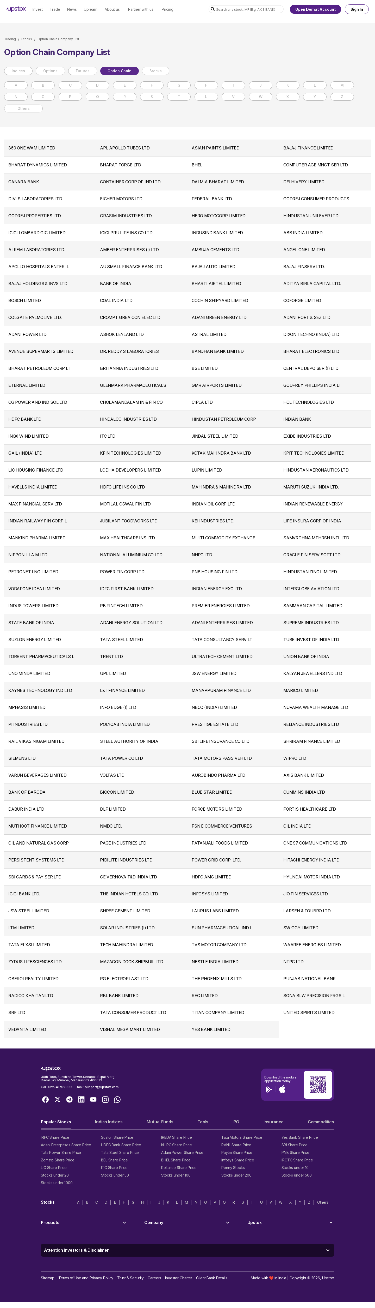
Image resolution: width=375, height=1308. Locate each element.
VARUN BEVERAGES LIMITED (37, 775)
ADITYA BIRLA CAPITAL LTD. (312, 283)
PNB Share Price (295, 1152)
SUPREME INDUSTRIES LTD (311, 622)
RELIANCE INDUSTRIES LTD (311, 724)
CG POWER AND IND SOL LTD (37, 402)
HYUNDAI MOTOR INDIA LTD (311, 876)
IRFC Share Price (55, 1137)
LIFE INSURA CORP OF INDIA (312, 520)
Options (50, 71)
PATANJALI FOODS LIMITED (220, 843)
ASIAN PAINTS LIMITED (215, 147)
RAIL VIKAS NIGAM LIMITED (36, 741)
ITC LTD (107, 436)
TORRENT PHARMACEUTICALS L (41, 656)
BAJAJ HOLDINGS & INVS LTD (37, 283)
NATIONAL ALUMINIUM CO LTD (131, 554)
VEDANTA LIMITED (27, 1029)
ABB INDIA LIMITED (303, 232)
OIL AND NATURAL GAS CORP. (39, 843)
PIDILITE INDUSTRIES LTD (126, 860)
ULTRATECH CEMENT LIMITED (222, 656)
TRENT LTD (111, 656)
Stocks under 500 (297, 1175)
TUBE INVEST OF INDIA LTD (311, 639)
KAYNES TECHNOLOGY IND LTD (40, 690)
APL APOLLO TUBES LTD (124, 147)
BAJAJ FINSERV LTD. (304, 266)
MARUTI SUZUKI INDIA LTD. (311, 487)
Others (23, 108)
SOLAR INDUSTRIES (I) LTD (127, 927)
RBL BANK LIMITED (119, 995)
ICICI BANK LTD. (24, 893)
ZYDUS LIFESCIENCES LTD (35, 961)
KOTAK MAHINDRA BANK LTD (221, 453)
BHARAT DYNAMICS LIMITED (37, 164)
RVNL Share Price (236, 1145)
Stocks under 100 (176, 1175)
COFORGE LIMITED (302, 300)
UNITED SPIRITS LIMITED (309, 1012)
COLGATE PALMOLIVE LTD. (35, 317)
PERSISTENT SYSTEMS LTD (36, 860)
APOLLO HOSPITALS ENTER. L (38, 266)
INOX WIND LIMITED (28, 436)
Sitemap (47, 1278)
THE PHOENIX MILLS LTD (217, 978)
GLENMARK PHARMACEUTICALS (133, 385)
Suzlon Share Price (117, 1137)
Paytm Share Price (236, 1152)
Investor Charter (178, 1278)
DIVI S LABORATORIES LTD (35, 198)
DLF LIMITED (113, 809)
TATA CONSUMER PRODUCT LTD (133, 1012)
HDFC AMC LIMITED (212, 876)
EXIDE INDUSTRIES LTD (307, 436)
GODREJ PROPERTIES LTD (34, 215)
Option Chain (120, 71)
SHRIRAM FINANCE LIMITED (311, 741)
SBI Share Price (295, 1145)
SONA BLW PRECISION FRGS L (314, 995)
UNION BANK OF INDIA (306, 656)
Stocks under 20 (55, 1175)
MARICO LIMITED (300, 690)
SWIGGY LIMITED (300, 927)
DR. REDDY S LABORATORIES (129, 351)
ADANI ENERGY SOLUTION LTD (131, 622)
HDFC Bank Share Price (121, 1145)
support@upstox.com (101, 1087)
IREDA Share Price (176, 1137)
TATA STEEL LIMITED (121, 639)
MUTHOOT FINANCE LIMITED (37, 826)
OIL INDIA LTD (297, 826)
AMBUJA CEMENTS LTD (215, 249)
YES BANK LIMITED (211, 1029)
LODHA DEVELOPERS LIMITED (130, 470)
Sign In (357, 9)
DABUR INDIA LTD (26, 809)
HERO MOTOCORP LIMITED (219, 215)
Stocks (26, 39)
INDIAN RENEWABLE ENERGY (313, 504)
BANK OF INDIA (115, 283)
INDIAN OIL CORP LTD (213, 504)
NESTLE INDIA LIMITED (215, 961)
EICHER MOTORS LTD (121, 198)
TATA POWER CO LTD (121, 758)
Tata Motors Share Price (241, 1137)
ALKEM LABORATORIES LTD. (36, 249)
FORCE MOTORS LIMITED (217, 809)
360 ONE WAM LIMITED (31, 147)
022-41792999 (60, 1087)
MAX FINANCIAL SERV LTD (35, 504)
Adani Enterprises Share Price (66, 1145)
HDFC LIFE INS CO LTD (122, 487)
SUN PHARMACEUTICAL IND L (222, 927)
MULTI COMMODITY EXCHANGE (223, 537)
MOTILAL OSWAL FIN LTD (125, 504)
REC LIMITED (205, 995)
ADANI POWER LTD (27, 334)
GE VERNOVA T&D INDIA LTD (128, 876)
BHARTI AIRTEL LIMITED (216, 283)
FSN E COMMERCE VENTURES (222, 826)
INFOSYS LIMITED (210, 893)
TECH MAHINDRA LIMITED (126, 944)
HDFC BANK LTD (24, 419)
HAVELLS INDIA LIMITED (33, 487)
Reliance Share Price (179, 1167)
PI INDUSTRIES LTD (28, 724)
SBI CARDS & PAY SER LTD (34, 876)
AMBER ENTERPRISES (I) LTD (129, 249)
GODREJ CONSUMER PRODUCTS (316, 198)
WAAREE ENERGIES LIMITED (312, 944)
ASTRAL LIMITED (209, 334)
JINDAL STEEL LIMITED (215, 436)
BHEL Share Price (176, 1160)
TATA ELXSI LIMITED (29, 944)
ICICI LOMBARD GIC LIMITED (37, 232)
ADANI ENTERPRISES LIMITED (222, 622)
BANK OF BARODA (26, 792)
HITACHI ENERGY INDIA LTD (311, 860)
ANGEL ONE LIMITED (304, 249)
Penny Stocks (233, 1167)
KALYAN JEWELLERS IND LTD (312, 673)
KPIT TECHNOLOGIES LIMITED (314, 453)
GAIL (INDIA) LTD (25, 453)
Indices (18, 71)
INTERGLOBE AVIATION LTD (311, 588)
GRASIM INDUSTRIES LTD (126, 215)
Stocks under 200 (236, 1175)
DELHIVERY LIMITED (303, 181)
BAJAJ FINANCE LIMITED (308, 147)
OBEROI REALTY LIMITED (33, 978)
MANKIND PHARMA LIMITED (37, 537)
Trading (10, 39)
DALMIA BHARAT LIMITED (218, 181)
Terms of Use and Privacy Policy (85, 1278)
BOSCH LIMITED (24, 300)
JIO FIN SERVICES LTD (305, 893)
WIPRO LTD (294, 758)
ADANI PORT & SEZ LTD (306, 317)
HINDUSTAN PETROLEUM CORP (224, 419)
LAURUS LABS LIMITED (215, 910)
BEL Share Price (114, 1160)
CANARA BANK (23, 181)
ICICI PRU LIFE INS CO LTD (126, 232)
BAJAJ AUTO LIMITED (213, 266)
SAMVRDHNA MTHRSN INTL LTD (316, 537)
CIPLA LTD (202, 402)
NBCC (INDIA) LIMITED (214, 707)
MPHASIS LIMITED (27, 707)
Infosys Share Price (237, 1160)
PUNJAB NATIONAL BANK (309, 978)
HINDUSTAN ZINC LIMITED (310, 571)
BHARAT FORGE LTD (120, 164)
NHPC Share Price (176, 1145)
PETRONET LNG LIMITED (33, 571)
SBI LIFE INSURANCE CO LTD (220, 741)
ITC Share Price (114, 1167)
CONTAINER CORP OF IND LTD (130, 181)
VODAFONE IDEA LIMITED (34, 588)
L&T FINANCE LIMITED (122, 690)
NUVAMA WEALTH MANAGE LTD (315, 707)
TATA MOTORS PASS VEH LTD (222, 758)
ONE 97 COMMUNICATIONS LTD (315, 843)
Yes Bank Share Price (300, 1137)
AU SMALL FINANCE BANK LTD (131, 266)
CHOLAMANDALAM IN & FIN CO (131, 402)
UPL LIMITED (113, 673)
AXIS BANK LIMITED (303, 775)
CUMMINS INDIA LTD (304, 792)
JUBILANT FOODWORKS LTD (129, 520)
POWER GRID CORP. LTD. (216, 860)
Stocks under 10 (295, 1167)
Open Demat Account (315, 9)
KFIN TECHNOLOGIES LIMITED (130, 453)
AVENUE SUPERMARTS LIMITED (40, 351)
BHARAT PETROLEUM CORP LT (39, 368)
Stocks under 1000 (57, 1182)
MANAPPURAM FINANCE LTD (221, 690)
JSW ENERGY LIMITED (214, 673)
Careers (154, 1278)
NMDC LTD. (111, 826)
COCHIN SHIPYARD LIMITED (220, 300)
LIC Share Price (54, 1167)
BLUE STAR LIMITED (212, 792)
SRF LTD (16, 1012)
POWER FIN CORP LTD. (122, 571)
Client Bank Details (211, 1278)
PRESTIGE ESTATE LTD (215, 724)
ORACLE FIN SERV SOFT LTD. (312, 554)
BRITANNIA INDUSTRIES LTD (129, 368)
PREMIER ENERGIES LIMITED (221, 605)
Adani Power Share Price (182, 1152)
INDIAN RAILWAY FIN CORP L (37, 520)
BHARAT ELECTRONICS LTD (311, 351)
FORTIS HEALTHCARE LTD (309, 809)
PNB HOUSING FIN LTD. (215, 571)
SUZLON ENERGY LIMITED (34, 639)
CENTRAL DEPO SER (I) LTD (311, 368)
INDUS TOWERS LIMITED (33, 605)
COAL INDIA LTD (116, 300)
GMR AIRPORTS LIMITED (216, 385)
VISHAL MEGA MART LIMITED (130, 1029)
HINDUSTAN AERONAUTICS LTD (316, 470)
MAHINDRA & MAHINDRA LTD (221, 487)
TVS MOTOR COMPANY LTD (219, 944)
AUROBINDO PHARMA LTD (218, 775)
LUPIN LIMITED (207, 470)
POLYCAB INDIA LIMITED (125, 724)
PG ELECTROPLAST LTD (124, 978)
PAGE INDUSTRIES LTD (123, 843)
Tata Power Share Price (61, 1152)
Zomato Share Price (57, 1160)
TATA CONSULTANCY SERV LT (222, 639)
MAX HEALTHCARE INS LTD (127, 537)
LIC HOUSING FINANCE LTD (35, 470)
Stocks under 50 (115, 1175)
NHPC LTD (202, 554)
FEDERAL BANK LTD (212, 198)
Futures (83, 71)
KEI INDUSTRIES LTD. (213, 520)
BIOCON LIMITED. (117, 792)
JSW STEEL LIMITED (28, 910)
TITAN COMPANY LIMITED (218, 1012)
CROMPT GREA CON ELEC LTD (130, 317)
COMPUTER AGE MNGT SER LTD (315, 164)
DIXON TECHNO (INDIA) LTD (311, 334)
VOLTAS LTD (112, 775)
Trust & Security (130, 1278)
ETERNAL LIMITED (26, 385)
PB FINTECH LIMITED (121, 605)
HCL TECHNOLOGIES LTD (308, 402)
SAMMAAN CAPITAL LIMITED (312, 605)
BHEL (197, 164)
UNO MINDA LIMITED (29, 673)
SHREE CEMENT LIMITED (125, 910)
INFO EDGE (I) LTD (118, 707)
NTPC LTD (293, 961)
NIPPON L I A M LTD (27, 554)
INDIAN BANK (297, 419)
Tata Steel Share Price (120, 1152)
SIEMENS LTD (22, 758)
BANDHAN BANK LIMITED (217, 351)
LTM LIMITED (21, 927)
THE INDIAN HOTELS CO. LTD (129, 893)
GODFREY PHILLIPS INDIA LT (312, 385)
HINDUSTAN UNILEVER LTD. (311, 215)
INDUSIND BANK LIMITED (217, 232)
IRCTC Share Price (297, 1160)
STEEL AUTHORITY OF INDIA (129, 741)
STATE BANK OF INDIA (31, 622)
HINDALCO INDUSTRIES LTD (128, 419)
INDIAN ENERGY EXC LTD (217, 588)
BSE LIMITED (205, 368)
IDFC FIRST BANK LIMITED (127, 588)
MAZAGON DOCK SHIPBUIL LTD (131, 961)
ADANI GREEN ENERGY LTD (219, 317)
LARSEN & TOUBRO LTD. (307, 910)
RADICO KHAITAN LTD (30, 995)
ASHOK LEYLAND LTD (122, 334)
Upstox (328, 1278)
